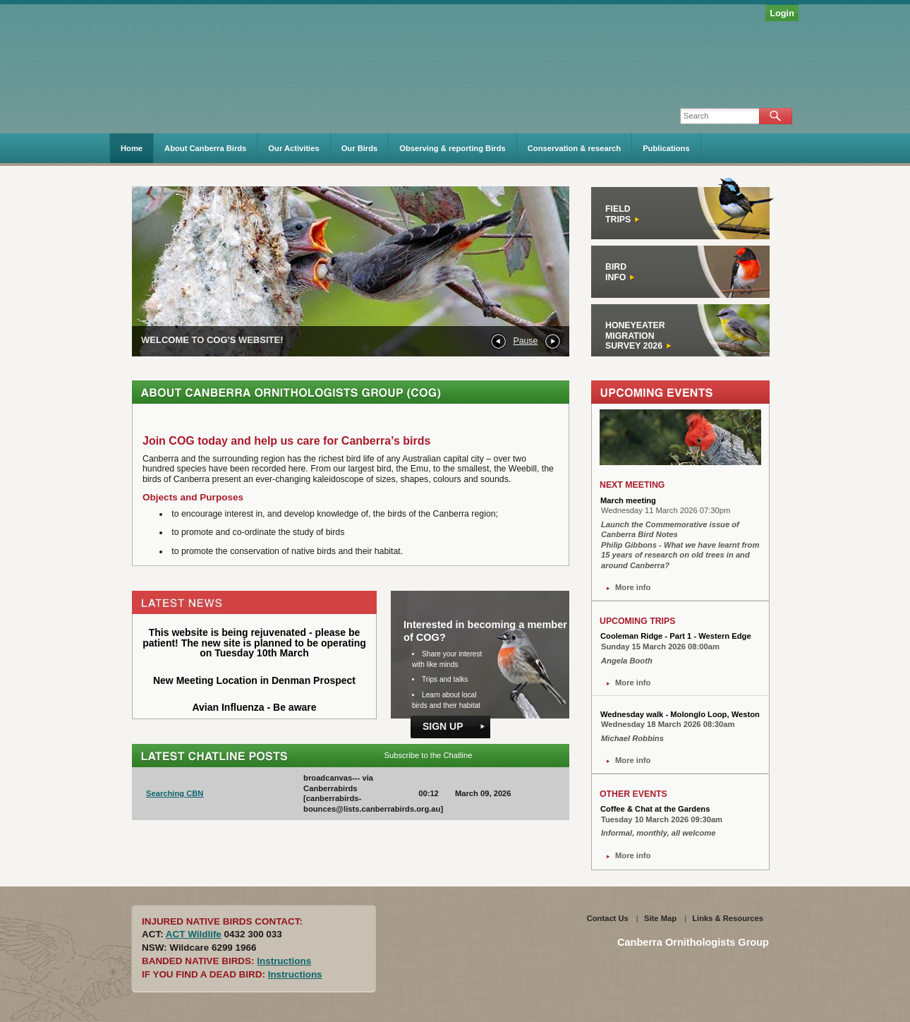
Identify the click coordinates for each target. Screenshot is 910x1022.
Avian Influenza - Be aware (254, 707)
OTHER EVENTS (633, 794)
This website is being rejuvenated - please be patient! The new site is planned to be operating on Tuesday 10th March (254, 643)
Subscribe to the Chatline (428, 755)
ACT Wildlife (194, 934)
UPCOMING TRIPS (637, 621)
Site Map (660, 918)
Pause (525, 341)
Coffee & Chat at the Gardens (655, 809)
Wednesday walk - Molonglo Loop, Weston (680, 714)
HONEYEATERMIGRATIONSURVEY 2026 (638, 335)
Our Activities (293, 148)
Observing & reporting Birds (452, 148)
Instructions (284, 961)
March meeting (628, 500)
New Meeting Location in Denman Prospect (254, 680)
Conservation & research (574, 148)
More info (632, 587)
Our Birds (359, 148)
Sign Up (443, 726)
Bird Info (620, 272)
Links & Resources (727, 918)
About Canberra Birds (205, 148)
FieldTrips (623, 214)
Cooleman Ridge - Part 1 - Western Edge (675, 636)
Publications (666, 148)
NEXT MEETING (632, 485)
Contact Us (608, 918)
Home (131, 148)
